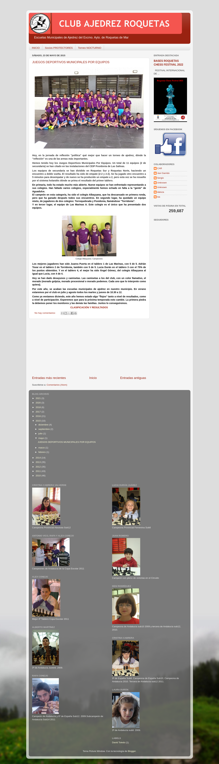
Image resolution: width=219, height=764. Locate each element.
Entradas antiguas (133, 378)
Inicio (93, 378)
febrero (42, 452)
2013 (38, 462)
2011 (38, 471)
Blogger (132, 751)
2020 (38, 402)
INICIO (36, 47)
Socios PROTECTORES (59, 47)
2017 (38, 411)
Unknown (162, 182)
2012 (38, 466)
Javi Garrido (163, 173)
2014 (38, 457)
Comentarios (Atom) (57, 385)
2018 (38, 407)
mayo (41, 438)
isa (158, 197)
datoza (160, 192)
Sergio (160, 178)
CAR (159, 168)
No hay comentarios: (45, 313)
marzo (41, 447)
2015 (38, 420)
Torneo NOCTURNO (89, 47)
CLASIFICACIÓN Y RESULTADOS (89, 307)
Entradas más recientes (49, 378)
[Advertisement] (89, 347)
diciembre (43, 424)
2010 (38, 475)
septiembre (44, 429)
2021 (38, 398)
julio (40, 433)
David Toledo (118, 742)
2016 (38, 416)
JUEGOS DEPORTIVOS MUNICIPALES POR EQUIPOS (70, 62)
